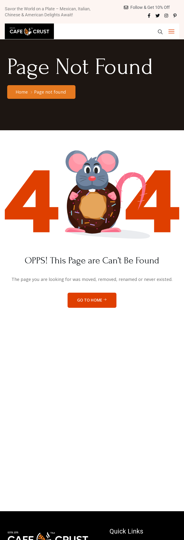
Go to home (92, 300)
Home (22, 92)
